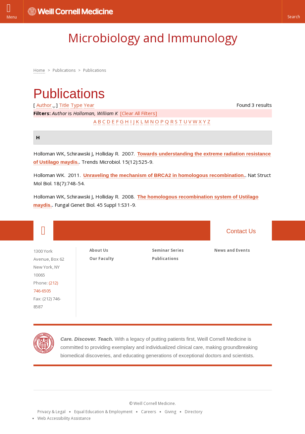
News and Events (232, 250)
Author (44, 105)
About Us (98, 250)
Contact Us (241, 231)
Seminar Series (168, 250)
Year (89, 105)
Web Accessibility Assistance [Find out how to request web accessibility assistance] (64, 418)
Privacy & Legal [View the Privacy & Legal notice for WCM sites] (51, 411)
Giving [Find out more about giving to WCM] (170, 411)
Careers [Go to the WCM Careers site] (148, 411)
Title (64, 105)
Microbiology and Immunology (152, 38)
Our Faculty (101, 258)
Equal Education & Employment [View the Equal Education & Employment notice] (103, 411)
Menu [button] (12, 17)
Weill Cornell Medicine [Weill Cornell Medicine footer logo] (152, 379)
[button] (293, 11)
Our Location (43, 230)
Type (76, 105)
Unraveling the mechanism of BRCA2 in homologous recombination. (164, 175)
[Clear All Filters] (138, 113)
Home (39, 70)
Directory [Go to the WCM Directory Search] (193, 411)
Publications (165, 258)
